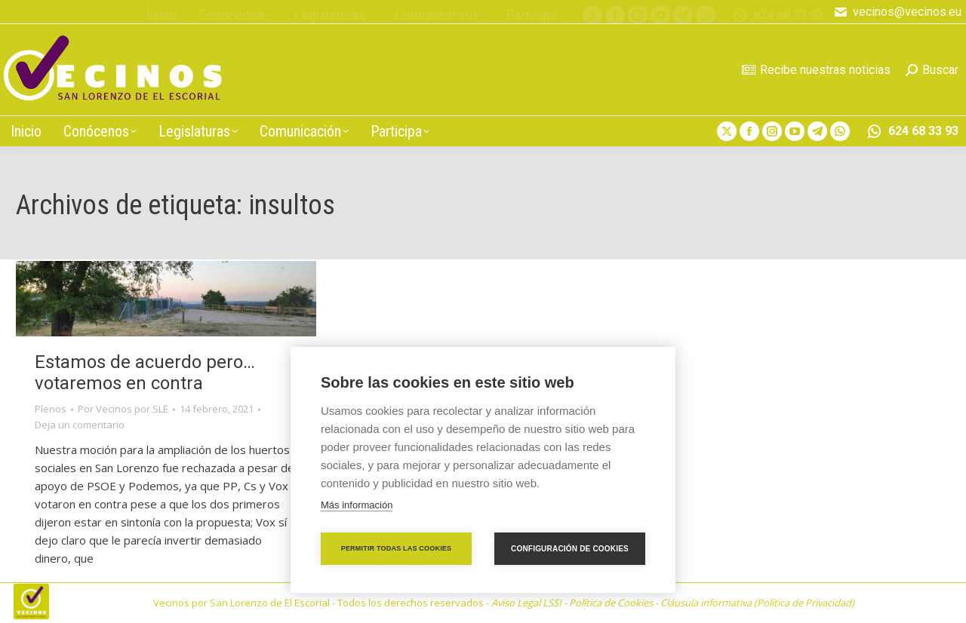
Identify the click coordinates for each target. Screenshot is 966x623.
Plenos (50, 409)
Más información (356, 505)
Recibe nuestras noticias (816, 70)
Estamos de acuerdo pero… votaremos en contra (145, 372)
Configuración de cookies (570, 549)
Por (123, 409)
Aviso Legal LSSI (526, 602)
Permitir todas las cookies (396, 548)
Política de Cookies (611, 602)
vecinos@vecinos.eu (897, 12)
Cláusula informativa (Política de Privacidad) (757, 602)
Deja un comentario (80, 424)
